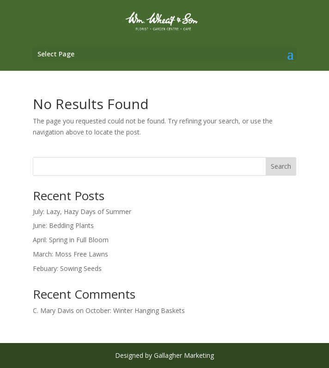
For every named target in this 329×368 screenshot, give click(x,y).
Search (281, 166)
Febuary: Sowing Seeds (67, 268)
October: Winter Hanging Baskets (135, 310)
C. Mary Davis (53, 310)
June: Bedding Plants (63, 225)
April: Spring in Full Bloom (71, 239)
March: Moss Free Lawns (70, 254)
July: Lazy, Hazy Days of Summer (82, 211)
